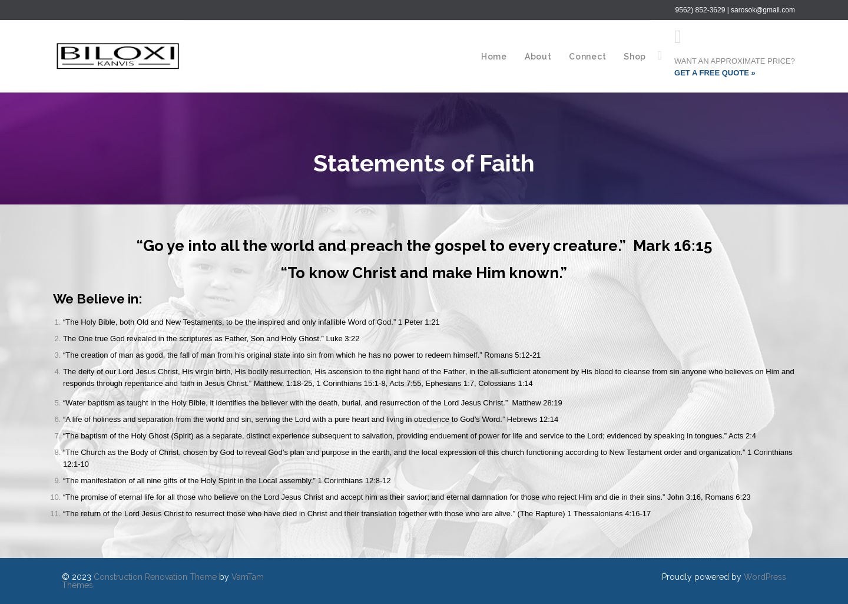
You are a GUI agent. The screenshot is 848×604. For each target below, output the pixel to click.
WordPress (765, 577)
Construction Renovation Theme (155, 577)
